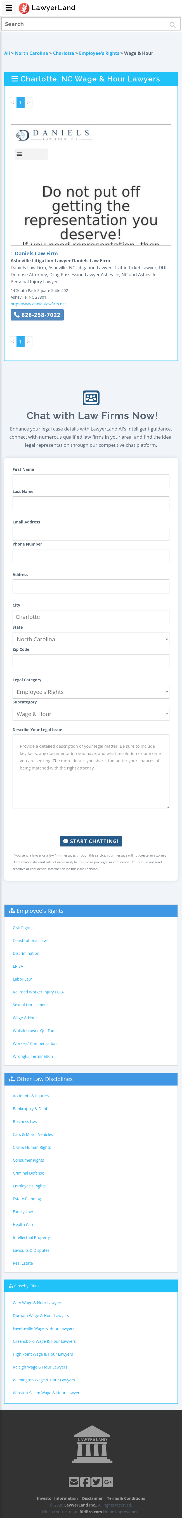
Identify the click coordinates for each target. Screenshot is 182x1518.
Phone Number (27, 544)
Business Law (25, 1121)
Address (20, 574)
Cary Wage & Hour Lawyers (37, 1302)
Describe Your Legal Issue (37, 729)
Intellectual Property (31, 1237)
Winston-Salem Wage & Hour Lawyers (47, 1392)
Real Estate (23, 1263)
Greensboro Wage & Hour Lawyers (44, 1341)
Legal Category (27, 679)
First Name (23, 469)
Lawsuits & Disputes (31, 1250)
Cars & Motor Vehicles (33, 1134)
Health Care (23, 1224)
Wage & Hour (25, 1017)
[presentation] (91, 822)
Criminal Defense (28, 1173)
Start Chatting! (91, 841)
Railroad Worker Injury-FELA (38, 992)
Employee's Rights (99, 53)
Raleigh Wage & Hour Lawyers (40, 1367)
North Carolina (31, 53)
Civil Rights (22, 927)
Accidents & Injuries (31, 1095)
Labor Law (22, 979)
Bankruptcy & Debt (30, 1108)
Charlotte (63, 53)
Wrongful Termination (33, 1056)
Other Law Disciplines (44, 1079)
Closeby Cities (26, 1285)
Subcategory (25, 702)
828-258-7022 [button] (37, 315)
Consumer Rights (28, 1160)
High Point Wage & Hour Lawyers (43, 1354)
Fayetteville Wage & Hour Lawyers (43, 1328)
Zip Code (21, 649)
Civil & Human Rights (32, 1147)
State (18, 627)
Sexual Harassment (30, 1004)
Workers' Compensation (35, 1043)
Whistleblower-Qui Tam (34, 1030)
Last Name (23, 491)
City (16, 605)
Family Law (23, 1211)
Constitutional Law (30, 940)
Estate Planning (27, 1198)
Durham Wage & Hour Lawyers (41, 1315)
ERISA (18, 966)
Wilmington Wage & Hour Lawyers (44, 1380)
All (7, 53)
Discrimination (26, 953)
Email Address (26, 522)
